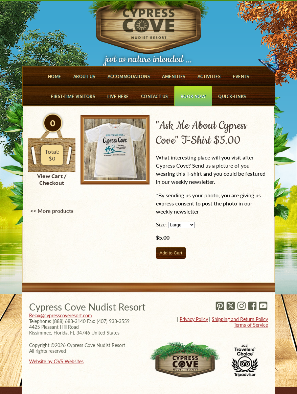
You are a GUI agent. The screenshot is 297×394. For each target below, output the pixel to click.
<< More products (51, 210)
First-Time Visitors (73, 96)
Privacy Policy (194, 319)
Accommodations (129, 76)
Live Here (118, 96)
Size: (161, 224)
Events (241, 76)
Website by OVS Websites (56, 361)
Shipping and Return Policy (240, 319)
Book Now (193, 96)
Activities (209, 76)
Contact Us (154, 96)
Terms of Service (251, 325)
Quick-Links (232, 96)
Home (54, 76)
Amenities (173, 76)
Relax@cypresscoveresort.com (60, 315)
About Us (84, 76)
